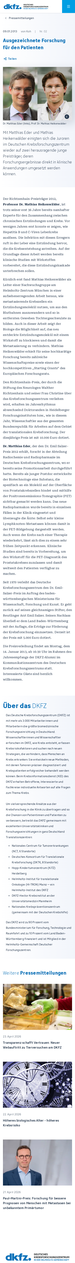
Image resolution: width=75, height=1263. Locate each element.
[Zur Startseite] (26, 6)
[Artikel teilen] (10, 59)
